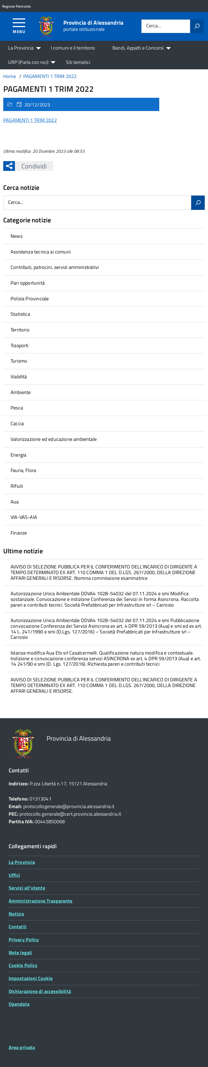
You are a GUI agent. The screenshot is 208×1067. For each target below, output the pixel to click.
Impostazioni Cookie (31, 978)
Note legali (20, 952)
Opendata (19, 1004)
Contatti (18, 926)
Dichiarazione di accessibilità (40, 991)
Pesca (17, 407)
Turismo (19, 361)
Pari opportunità (28, 283)
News (16, 236)
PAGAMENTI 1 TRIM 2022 (30, 120)
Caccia (17, 423)
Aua (15, 501)
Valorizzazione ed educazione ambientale (54, 439)
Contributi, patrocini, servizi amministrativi (55, 267)
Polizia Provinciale (30, 298)
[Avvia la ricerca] (197, 26)
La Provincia (21, 47)
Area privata (22, 1047)
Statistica (20, 314)
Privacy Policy (24, 939)
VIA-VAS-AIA (24, 517)
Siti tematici (78, 62)
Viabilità (19, 376)
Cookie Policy (23, 965)
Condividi (31, 166)
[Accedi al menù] (19, 25)
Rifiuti (17, 486)
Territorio (20, 329)
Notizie (16, 914)
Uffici (14, 875)
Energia (18, 454)
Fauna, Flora (23, 470)
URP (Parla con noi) (28, 62)
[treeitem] (104, 236)
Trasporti (20, 345)
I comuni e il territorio (73, 47)
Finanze (19, 532)
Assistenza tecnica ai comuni (41, 251)
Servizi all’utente (27, 888)
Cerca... (153, 26)
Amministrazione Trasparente (40, 901)
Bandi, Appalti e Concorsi (138, 47)
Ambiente (21, 392)
